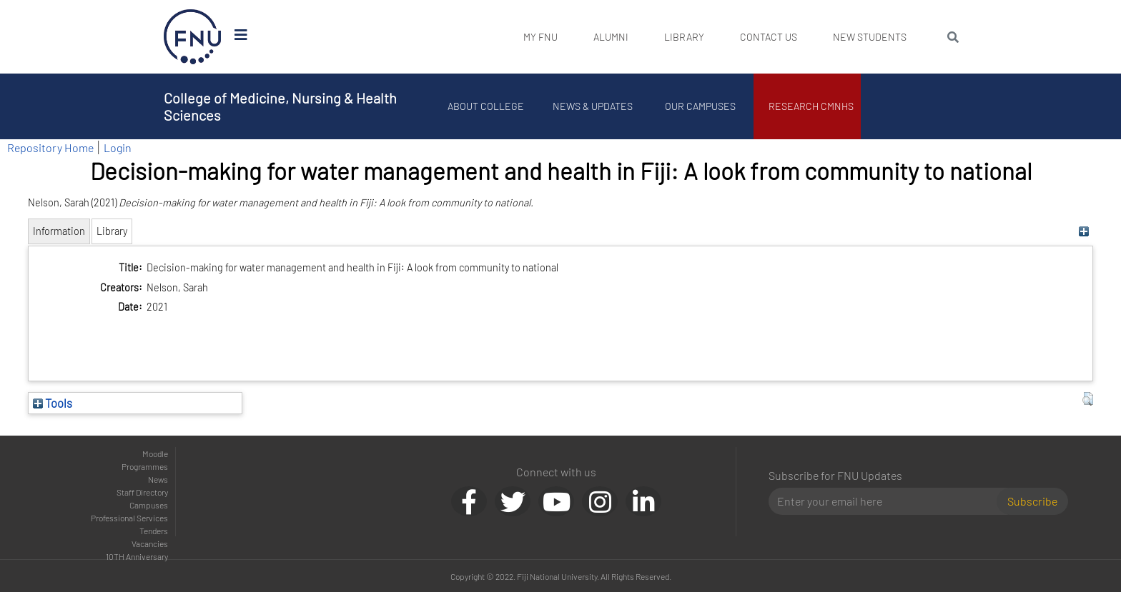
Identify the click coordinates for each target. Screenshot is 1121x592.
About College (486, 106)
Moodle (155, 453)
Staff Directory (142, 492)
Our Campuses (700, 106)
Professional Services (129, 518)
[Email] (888, 501)
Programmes (145, 466)
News (158, 479)
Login (118, 147)
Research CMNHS (811, 106)
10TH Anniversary (137, 556)
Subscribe (1032, 501)
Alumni (610, 37)
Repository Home (50, 147)
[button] (1087, 399)
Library (684, 37)
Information (59, 231)
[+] (1084, 231)
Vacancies (150, 543)
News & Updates (593, 106)
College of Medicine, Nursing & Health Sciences (280, 106)
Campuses (148, 505)
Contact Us (768, 37)
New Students (870, 37)
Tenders (153, 531)
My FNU (540, 37)
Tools (52, 403)
